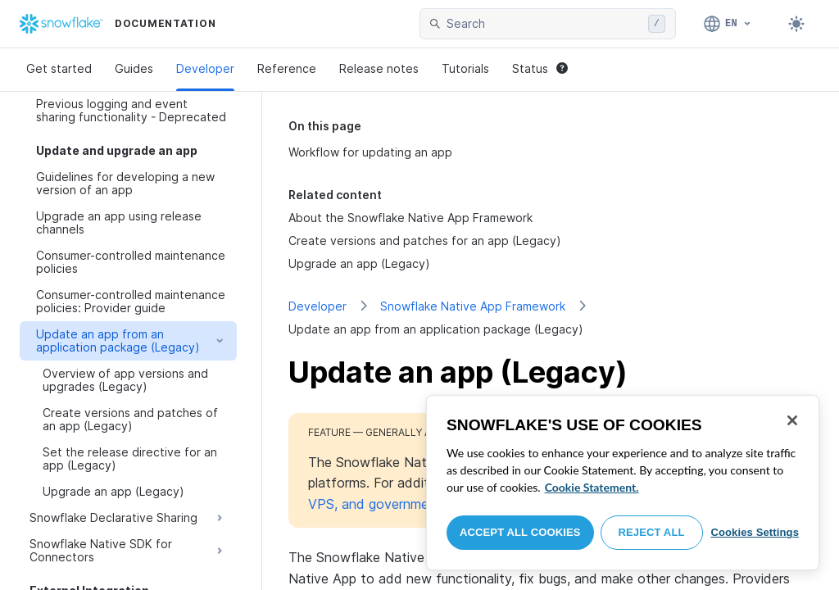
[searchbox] (544, 24)
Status (540, 68)
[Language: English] (728, 23)
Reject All (652, 532)
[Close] (792, 420)
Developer (205, 68)
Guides (134, 68)
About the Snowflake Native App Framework (410, 218)
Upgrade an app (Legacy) (359, 263)
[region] (622, 482)
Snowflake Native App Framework (472, 306)
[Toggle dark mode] (796, 23)
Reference (286, 68)
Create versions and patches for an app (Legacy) (424, 240)
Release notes (379, 68)
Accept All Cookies (520, 532)
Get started (59, 68)
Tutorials (465, 68)
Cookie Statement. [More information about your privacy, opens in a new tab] (592, 487)
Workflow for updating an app (370, 152)
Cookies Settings (754, 532)
